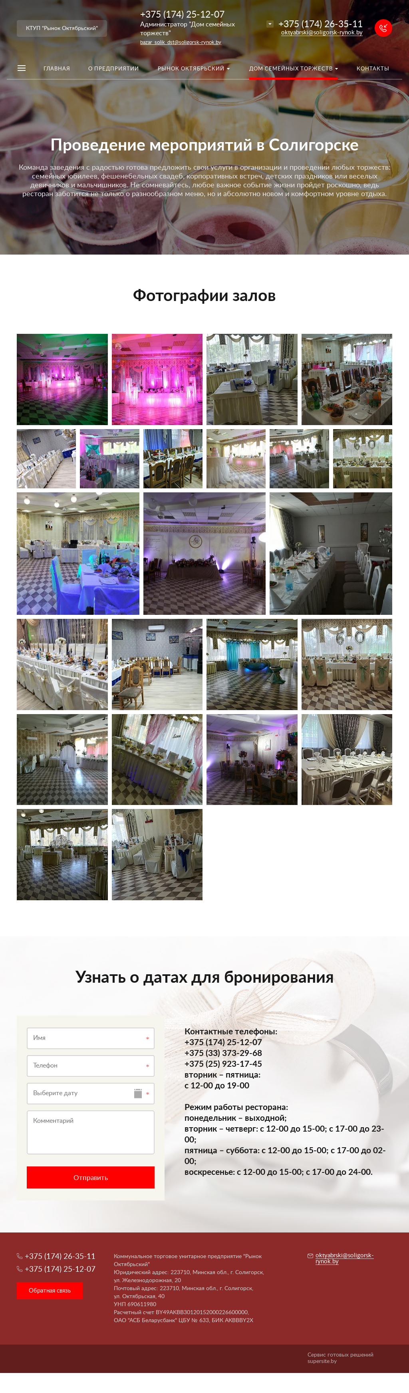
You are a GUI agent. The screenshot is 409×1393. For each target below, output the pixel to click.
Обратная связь (50, 1291)
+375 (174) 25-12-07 (182, 14)
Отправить (90, 1177)
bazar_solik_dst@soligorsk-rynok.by (180, 42)
